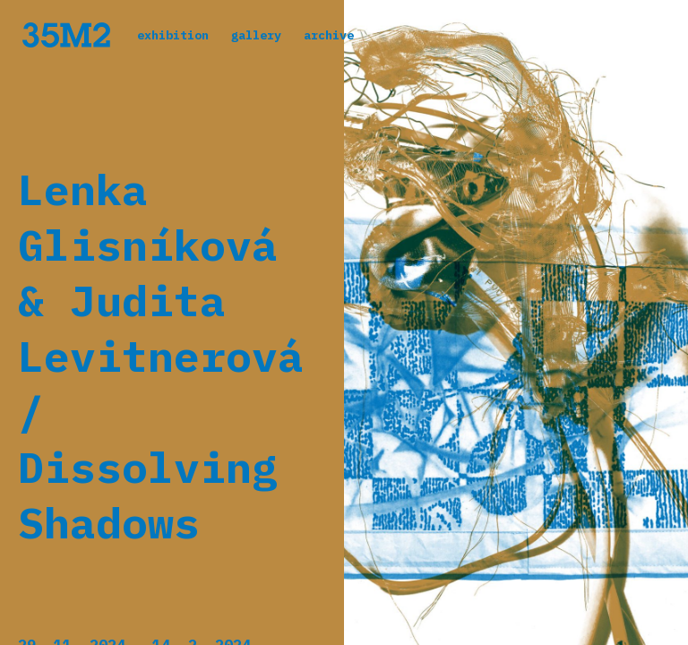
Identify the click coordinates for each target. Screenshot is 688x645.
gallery (256, 35)
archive (329, 35)
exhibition (173, 35)
